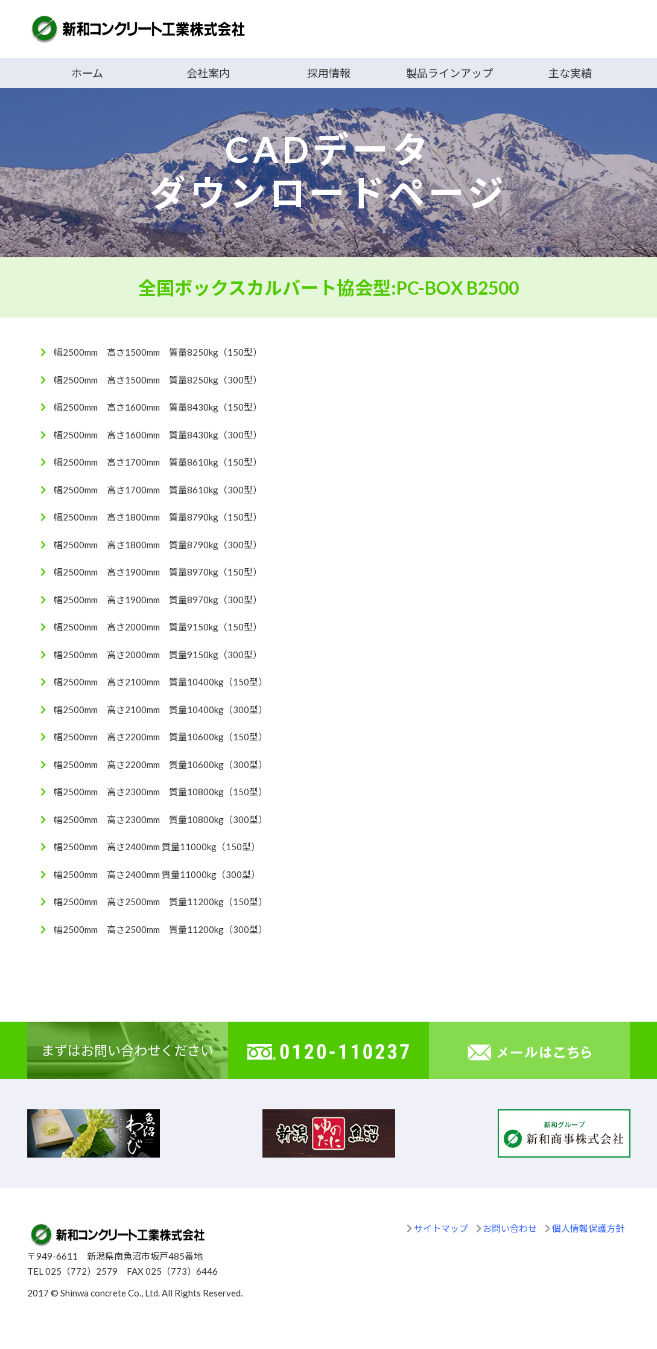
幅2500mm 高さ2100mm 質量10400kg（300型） (160, 709)
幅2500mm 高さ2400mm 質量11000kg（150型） (157, 846)
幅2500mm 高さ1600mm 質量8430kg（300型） (158, 434)
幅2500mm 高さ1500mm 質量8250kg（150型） (158, 352)
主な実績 (570, 73)
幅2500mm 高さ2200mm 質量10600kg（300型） (160, 764)
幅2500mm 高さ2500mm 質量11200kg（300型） (160, 929)
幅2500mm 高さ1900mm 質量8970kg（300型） (158, 599)
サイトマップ (441, 1228)
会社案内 (208, 73)
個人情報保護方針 (588, 1228)
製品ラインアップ (449, 73)
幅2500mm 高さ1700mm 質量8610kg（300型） (158, 489)
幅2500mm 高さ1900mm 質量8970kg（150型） (158, 571)
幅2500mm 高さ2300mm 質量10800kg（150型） (160, 791)
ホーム (87, 73)
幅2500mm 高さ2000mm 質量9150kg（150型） (158, 626)
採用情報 (329, 73)
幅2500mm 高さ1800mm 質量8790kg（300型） (158, 544)
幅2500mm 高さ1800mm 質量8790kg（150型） (158, 516)
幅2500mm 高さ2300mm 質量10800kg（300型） (160, 819)
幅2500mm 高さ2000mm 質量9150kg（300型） (158, 654)
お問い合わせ (510, 1228)
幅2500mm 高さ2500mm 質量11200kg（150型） (160, 901)
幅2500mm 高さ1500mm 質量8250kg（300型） (158, 379)
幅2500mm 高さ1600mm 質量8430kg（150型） (158, 407)
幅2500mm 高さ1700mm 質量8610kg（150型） (158, 462)
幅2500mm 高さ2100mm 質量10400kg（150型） (160, 681)
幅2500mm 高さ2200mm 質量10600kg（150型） (160, 736)
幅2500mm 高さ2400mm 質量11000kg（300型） (157, 874)
